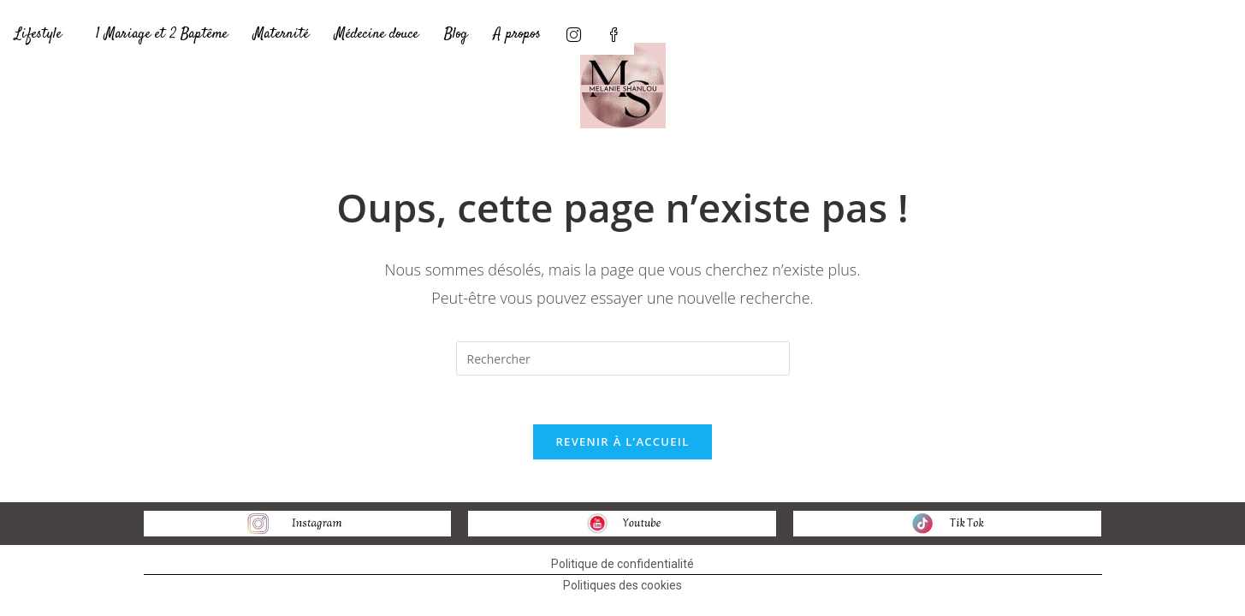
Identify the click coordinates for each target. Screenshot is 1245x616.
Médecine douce (376, 34)
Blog (456, 34)
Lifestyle (38, 34)
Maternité (281, 34)
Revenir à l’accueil (622, 444)
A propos (517, 34)
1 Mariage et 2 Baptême (162, 34)
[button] (42, 35)
